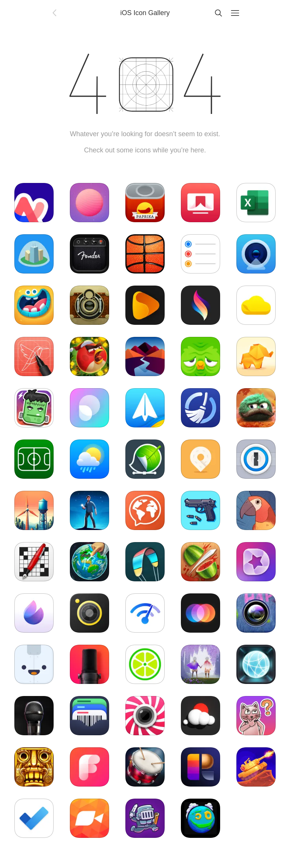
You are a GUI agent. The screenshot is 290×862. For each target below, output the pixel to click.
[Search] (218, 13)
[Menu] (235, 13)
